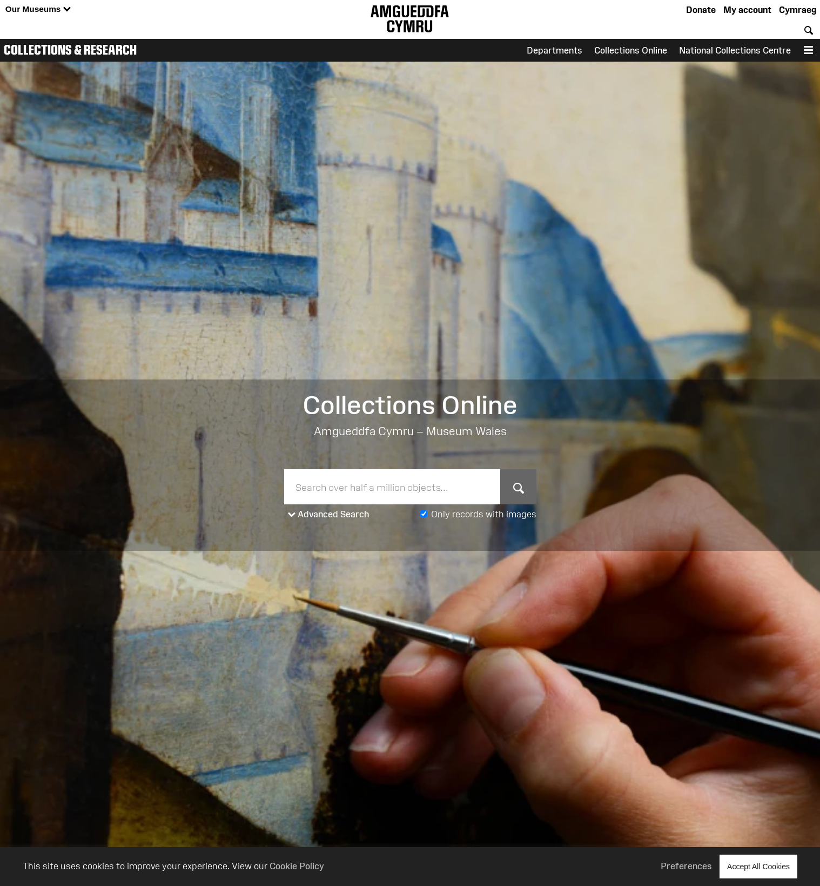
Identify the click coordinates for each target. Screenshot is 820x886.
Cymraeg (797, 10)
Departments (554, 50)
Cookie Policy (297, 866)
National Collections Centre (735, 50)
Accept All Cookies (758, 866)
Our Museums (38, 9)
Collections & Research (70, 50)
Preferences (686, 866)
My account (747, 10)
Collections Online (630, 50)
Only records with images (483, 514)
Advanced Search (328, 514)
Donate (701, 10)
